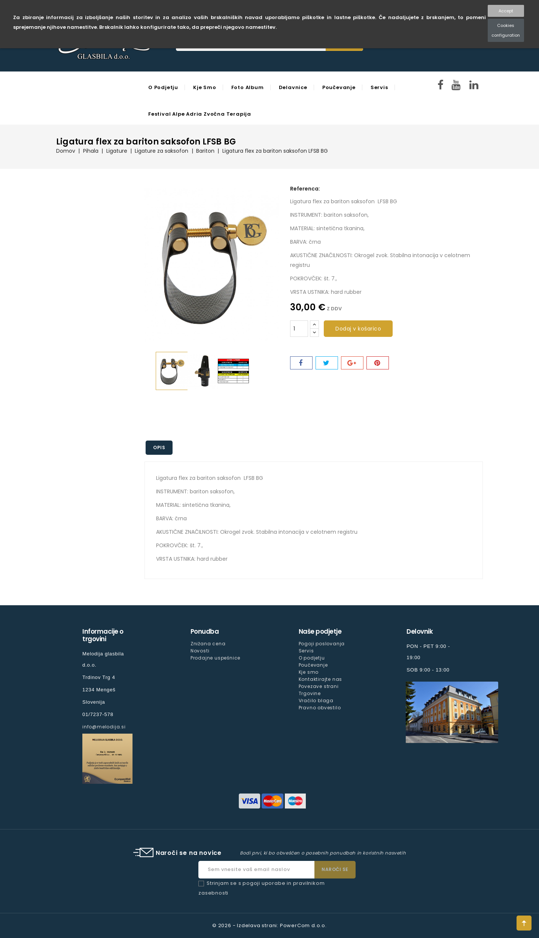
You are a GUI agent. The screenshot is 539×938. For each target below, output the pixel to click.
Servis (379, 87)
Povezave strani (319, 686)
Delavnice (293, 87)
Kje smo (204, 87)
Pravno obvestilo (320, 707)
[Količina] (299, 328)
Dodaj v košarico (358, 328)
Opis (159, 447)
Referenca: (305, 188)
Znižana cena (208, 643)
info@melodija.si (104, 727)
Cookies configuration (505, 30)
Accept (506, 11)
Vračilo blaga (316, 700)
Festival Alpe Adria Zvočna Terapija (199, 114)
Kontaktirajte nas (320, 679)
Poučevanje (339, 87)
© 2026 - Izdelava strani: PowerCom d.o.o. (269, 925)
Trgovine (310, 693)
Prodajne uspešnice (215, 658)
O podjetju (163, 87)
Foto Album (247, 87)
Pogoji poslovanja (322, 643)
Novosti (200, 651)
